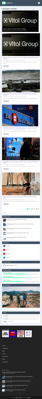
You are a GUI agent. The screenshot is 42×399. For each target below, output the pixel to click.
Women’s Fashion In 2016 (8, 276)
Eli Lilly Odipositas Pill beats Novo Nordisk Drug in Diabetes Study (19, 228)
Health (12, 225)
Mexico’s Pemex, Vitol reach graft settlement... (15, 29)
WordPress (29, 397)
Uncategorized (5, 361)
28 (36, 208)
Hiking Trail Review (6, 280)
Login (5, 321)
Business (12, 238)
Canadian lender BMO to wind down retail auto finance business (20, 128)
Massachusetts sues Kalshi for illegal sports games (16, 237)
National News (18, 30)
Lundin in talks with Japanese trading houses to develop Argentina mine (20, 162)
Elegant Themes (19, 397)
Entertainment (13, 220)
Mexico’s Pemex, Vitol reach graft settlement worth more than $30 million (20, 58)
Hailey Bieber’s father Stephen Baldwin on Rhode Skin (16, 219)
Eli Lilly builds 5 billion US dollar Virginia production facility (17, 232)
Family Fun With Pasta (7, 272)
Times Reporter (8, 30)
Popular (3, 359)
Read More (6, 66)
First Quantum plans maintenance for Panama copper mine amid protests (20, 94)
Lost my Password (10, 321)
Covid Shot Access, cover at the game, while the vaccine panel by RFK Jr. (20, 223)
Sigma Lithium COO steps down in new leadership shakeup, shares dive (19, 197)
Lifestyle (3, 353)
